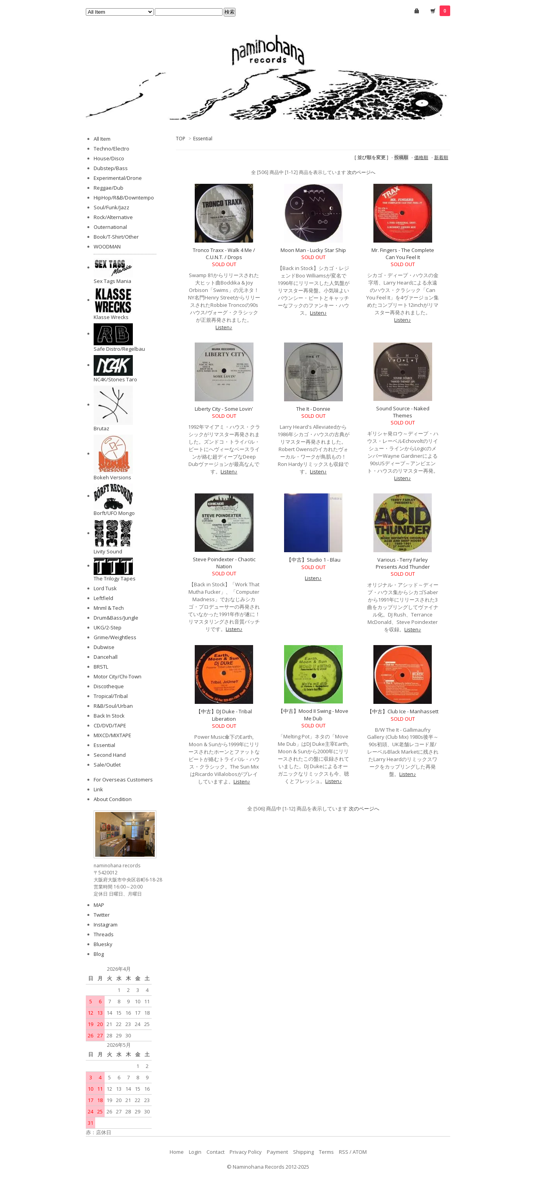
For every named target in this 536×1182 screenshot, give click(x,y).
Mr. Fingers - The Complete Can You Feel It (402, 254)
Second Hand (110, 754)
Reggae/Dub (108, 187)
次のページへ (361, 172)
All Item (102, 138)
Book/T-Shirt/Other (116, 236)
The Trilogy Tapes (115, 578)
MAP (99, 904)
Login (195, 1151)
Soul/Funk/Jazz (111, 207)
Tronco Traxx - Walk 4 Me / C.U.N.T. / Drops (224, 254)
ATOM (360, 1151)
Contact (215, 1151)
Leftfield (103, 598)
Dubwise (104, 647)
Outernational (110, 226)
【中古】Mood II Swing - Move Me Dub (313, 714)
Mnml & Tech (109, 607)
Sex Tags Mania (112, 281)
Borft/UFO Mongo (114, 513)
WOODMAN (107, 246)
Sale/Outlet (107, 764)
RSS (343, 1151)
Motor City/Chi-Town (117, 676)
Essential (202, 138)
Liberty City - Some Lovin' (224, 408)
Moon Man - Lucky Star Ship (313, 250)
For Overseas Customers (123, 779)
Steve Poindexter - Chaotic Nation (224, 563)
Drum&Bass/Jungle (116, 617)
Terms (326, 1151)
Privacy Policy (246, 1151)
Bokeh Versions (112, 477)
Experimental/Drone (118, 177)
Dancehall (106, 656)
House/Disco (109, 158)
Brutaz (101, 428)
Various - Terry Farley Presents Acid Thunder (403, 563)
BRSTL (101, 666)
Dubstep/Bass (111, 168)
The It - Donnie (313, 408)
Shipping (303, 1151)
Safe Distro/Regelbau (119, 348)
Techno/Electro (111, 148)
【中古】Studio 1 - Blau (313, 559)
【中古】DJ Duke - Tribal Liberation (224, 715)
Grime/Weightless (115, 637)
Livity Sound (108, 551)
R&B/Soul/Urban (113, 705)
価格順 (421, 157)
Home (177, 1151)
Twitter (102, 914)
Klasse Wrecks (111, 317)
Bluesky (103, 944)
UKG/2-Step (107, 627)
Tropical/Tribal (111, 696)
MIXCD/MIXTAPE (112, 735)
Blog (99, 953)
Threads (104, 934)
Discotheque (109, 686)
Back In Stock (109, 715)
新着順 (441, 157)
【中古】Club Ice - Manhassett (402, 711)
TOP (180, 138)
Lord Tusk (105, 588)
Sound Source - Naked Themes (402, 412)
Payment (277, 1151)
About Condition (113, 799)
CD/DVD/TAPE (110, 725)
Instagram (106, 924)
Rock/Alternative (113, 217)
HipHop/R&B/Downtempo (124, 197)
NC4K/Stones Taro (115, 379)
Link (98, 789)
